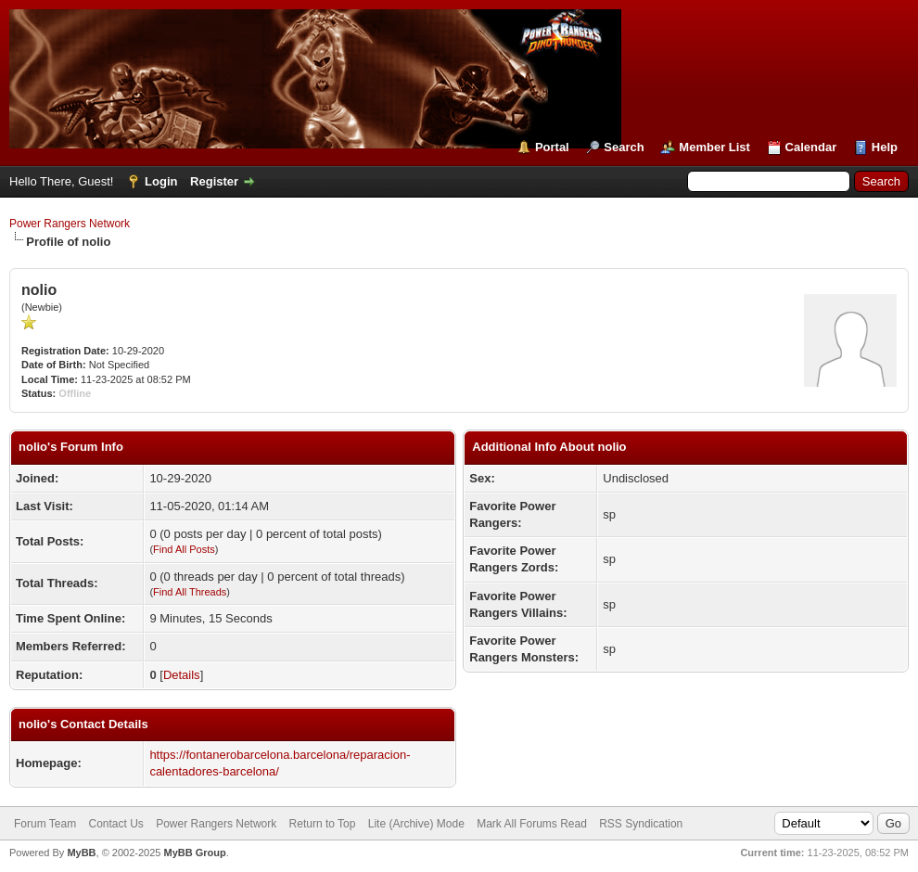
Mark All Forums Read (532, 823)
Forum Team (45, 823)
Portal (552, 147)
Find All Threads (189, 591)
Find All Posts (184, 549)
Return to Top (322, 823)
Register (214, 181)
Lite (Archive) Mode (416, 823)
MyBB (81, 852)
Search (624, 147)
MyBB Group (194, 852)
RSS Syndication (640, 823)
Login (161, 181)
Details (181, 675)
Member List (714, 147)
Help (885, 147)
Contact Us (115, 823)
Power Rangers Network (69, 223)
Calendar (811, 147)
